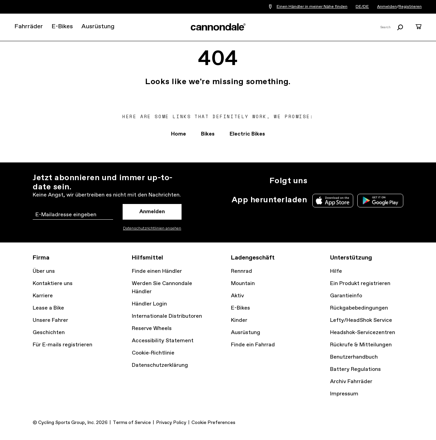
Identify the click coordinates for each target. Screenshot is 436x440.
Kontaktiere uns (53, 283)
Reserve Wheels (152, 328)
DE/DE (362, 7)
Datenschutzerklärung (160, 365)
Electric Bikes (247, 134)
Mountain (243, 283)
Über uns (44, 271)
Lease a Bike (48, 308)
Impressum (344, 393)
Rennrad (241, 271)
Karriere (43, 295)
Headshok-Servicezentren (362, 332)
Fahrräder (28, 26)
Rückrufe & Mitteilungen (361, 344)
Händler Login (149, 304)
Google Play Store (380, 200)
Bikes (208, 134)
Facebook (347, 181)
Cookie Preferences (213, 423)
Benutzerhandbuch (354, 357)
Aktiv (237, 295)
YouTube (362, 181)
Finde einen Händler (157, 271)
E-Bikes (62, 26)
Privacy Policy (171, 423)
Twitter (332, 181)
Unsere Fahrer (50, 320)
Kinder (239, 320)
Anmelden (387, 7)
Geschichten (49, 332)
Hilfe (336, 271)
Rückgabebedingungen (359, 308)
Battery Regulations (355, 369)
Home (178, 134)
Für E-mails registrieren (62, 344)
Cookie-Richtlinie (153, 353)
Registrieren (410, 7)
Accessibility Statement (162, 340)
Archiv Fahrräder (351, 381)
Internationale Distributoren (167, 316)
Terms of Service (132, 423)
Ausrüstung (97, 26)
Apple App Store (332, 200)
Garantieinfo (346, 295)
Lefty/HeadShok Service (361, 320)
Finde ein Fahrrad (253, 344)
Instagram (317, 181)
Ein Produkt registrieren (360, 283)
